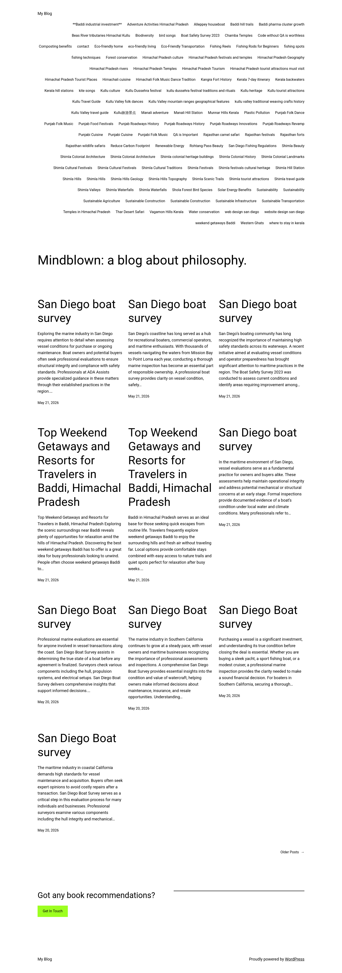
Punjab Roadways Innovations (233, 124)
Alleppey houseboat (209, 24)
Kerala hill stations (59, 91)
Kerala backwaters (289, 79)
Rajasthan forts (292, 135)
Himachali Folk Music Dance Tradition (165, 79)
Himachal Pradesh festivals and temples (220, 57)
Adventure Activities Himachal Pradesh (158, 24)
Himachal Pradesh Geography (281, 57)
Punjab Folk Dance (289, 113)
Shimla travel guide (289, 179)
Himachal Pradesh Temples (155, 69)
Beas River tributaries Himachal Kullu (101, 35)
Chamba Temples (238, 35)
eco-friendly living (142, 46)
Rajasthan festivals (260, 135)
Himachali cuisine (117, 79)
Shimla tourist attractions (249, 179)
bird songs (167, 35)
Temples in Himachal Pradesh (86, 212)
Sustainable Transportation (283, 201)
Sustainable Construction (145, 201)
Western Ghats (252, 223)
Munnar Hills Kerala (223, 113)
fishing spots (294, 46)
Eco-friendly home (109, 46)
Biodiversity (144, 35)
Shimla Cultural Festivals (72, 168)
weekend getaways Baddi (215, 223)
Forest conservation (121, 57)
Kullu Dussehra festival (143, 91)
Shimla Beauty (293, 146)
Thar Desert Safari (130, 212)
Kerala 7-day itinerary (253, 79)
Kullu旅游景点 (125, 113)
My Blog (45, 13)
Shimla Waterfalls (120, 190)
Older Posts (292, 852)
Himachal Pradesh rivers (108, 69)
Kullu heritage (251, 91)
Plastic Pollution (257, 113)
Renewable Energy (169, 146)
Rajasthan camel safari (221, 135)
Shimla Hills (72, 179)
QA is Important (185, 135)
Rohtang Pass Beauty (206, 146)
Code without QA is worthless (281, 35)
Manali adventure (154, 113)
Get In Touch (52, 911)
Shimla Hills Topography (168, 179)
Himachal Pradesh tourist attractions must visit (267, 69)
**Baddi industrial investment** (97, 24)
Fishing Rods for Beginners (257, 46)
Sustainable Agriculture (101, 201)
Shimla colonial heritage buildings (187, 157)
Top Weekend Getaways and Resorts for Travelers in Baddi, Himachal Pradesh (79, 467)
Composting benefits (55, 46)
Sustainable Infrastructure (235, 201)
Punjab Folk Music (58, 124)
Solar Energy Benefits (234, 190)
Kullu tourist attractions (286, 91)
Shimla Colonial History (237, 157)
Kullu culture (110, 91)
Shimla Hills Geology (127, 179)
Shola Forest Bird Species (192, 190)
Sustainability (267, 190)
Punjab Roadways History (139, 124)
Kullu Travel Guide (86, 101)
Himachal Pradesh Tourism (203, 69)
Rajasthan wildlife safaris (85, 146)
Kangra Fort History (216, 79)
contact (83, 46)
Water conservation (204, 212)
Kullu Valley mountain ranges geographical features (189, 101)
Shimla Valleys (89, 190)
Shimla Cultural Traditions (162, 168)
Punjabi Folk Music (153, 135)
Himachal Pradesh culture (163, 57)
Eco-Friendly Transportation (183, 46)
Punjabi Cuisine (90, 135)
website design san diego (284, 212)
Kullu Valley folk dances (124, 101)
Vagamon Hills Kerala (166, 212)
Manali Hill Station (188, 113)
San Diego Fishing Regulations (253, 146)
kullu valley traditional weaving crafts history (269, 101)
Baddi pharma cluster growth (281, 24)
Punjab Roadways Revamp (283, 124)
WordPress (294, 959)
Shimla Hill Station (290, 168)
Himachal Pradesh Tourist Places (71, 79)
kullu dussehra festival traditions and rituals (201, 91)
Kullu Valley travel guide (90, 113)
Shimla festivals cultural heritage (244, 168)
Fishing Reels (220, 46)
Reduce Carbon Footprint (130, 146)
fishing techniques (86, 57)
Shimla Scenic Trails (208, 179)
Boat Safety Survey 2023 (200, 35)
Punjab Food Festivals (95, 124)
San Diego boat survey (77, 311)
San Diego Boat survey (77, 617)
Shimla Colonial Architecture (82, 157)
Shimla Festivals (200, 168)
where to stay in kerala (286, 223)
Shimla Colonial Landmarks (282, 157)
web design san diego (242, 212)
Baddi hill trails (241, 24)
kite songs (87, 91)
